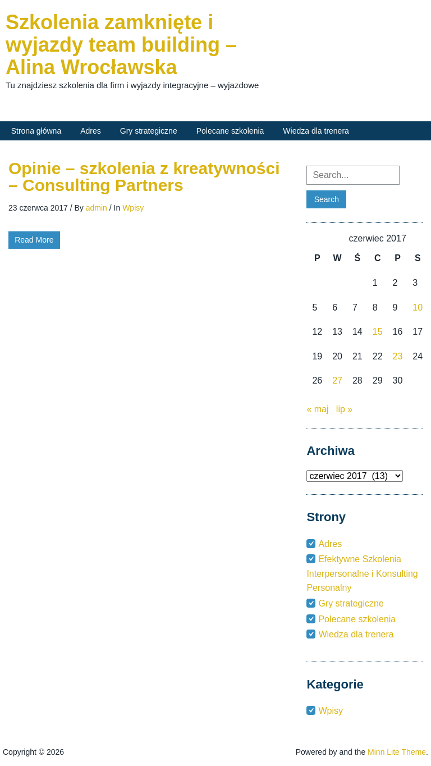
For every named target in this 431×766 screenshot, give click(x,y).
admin (96, 207)
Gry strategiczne (148, 130)
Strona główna (36, 130)
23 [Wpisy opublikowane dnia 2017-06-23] (398, 356)
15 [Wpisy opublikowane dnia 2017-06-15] (378, 331)
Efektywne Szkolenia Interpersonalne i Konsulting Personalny (362, 573)
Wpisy (133, 207)
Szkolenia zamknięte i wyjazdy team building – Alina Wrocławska (121, 45)
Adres (90, 130)
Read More (34, 239)
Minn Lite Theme (397, 751)
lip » (344, 409)
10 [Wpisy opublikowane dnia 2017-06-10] (417, 307)
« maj (317, 409)
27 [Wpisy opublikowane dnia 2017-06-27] (337, 380)
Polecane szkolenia (230, 130)
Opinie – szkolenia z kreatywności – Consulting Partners (144, 176)
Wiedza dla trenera (316, 130)
